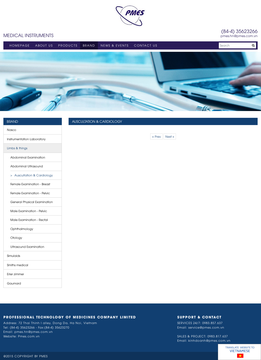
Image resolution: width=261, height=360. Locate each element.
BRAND (89, 45)
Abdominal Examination (27, 157)
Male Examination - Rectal (29, 220)
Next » (169, 136)
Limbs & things (17, 148)
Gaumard (14, 283)
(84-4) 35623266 (239, 31)
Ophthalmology (21, 229)
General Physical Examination (31, 202)
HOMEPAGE (19, 45)
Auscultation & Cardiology (33, 175)
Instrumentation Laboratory (26, 139)
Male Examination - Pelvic (28, 211)
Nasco (11, 130)
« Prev (156, 136)
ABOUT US (44, 45)
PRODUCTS (67, 45)
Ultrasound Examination (27, 246)
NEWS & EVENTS (115, 45)
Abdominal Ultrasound (26, 166)
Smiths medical (17, 265)
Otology (16, 237)
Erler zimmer (15, 274)
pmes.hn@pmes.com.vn (239, 35)
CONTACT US (145, 45)
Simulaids (13, 255)
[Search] (237, 45)
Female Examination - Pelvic (30, 193)
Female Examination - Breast (30, 184)
